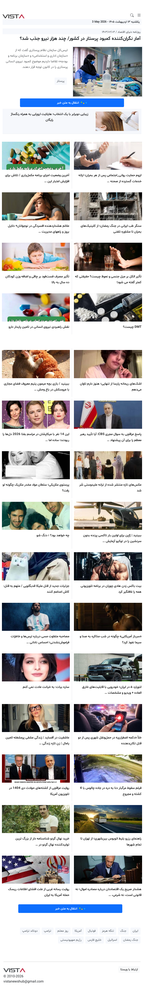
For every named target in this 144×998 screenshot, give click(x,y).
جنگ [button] (123, 931)
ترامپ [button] (47, 931)
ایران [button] (135, 931)
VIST (13, 15)
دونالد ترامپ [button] (30, 931)
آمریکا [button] (78, 931)
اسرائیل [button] (112, 940)
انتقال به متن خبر (72, 102)
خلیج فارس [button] (94, 940)
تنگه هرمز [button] (108, 931)
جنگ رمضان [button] (130, 940)
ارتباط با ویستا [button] (129, 969)
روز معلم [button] (62, 931)
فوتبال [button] (92, 931)
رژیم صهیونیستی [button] (70, 940)
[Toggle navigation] (139, 15)
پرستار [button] (60, 81)
